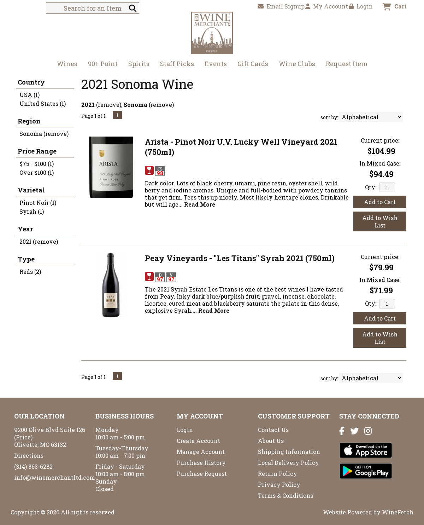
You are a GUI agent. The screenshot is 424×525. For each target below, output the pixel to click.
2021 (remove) (38, 241)
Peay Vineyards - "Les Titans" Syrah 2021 (240, 258)
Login (361, 6)
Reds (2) (30, 271)
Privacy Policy (279, 484)
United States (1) (42, 103)
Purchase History (201, 462)
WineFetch (397, 512)
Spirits (136, 64)
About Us (271, 440)
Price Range (37, 151)
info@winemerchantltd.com (54, 477)
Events (216, 63)
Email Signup (281, 6)
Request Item (346, 63)
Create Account (198, 440)
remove (108, 104)
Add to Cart (380, 202)
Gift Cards (252, 63)
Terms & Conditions (285, 495)
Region (29, 121)
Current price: (380, 140)
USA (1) (29, 94)
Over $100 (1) (36, 172)
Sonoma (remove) (44, 133)
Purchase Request (202, 473)
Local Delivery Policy (288, 462)
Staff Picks (177, 63)
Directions (28, 455)
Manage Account (201, 451)
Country (31, 82)
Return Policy (277, 473)
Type (26, 259)
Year (25, 229)
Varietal (31, 190)
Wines (65, 64)
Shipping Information (289, 451)
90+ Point (103, 63)
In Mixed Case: (379, 163)
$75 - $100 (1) (36, 163)
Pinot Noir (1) (37, 202)
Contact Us (273, 429)
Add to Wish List (380, 221)
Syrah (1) (31, 211)
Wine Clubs (294, 64)
